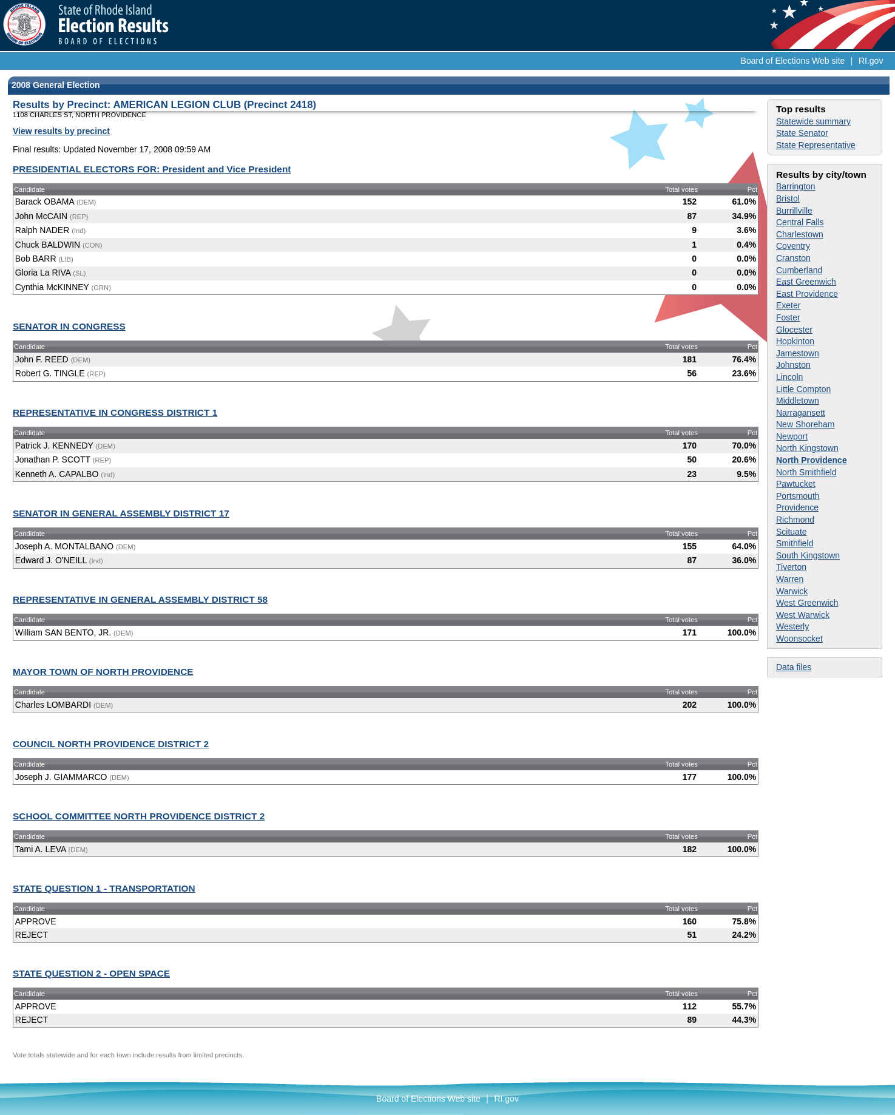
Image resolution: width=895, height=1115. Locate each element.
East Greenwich (806, 281)
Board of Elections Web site (793, 61)
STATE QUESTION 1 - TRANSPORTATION (104, 888)
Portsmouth (798, 496)
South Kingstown (808, 555)
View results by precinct (61, 131)
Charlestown (799, 234)
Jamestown (797, 353)
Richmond (795, 519)
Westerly (792, 626)
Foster (788, 317)
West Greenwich (807, 603)
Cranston (793, 258)
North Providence (811, 460)
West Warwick (802, 615)
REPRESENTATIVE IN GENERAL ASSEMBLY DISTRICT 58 (140, 599)
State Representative (816, 145)
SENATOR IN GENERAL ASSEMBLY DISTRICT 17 (121, 513)
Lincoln (789, 377)
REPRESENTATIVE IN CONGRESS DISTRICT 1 (115, 412)
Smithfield (794, 543)
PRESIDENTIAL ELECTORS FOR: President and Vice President (152, 169)
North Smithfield (806, 472)
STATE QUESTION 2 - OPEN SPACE (91, 973)
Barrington (796, 186)
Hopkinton (795, 341)
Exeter (788, 305)
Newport (792, 436)
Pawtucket (796, 484)
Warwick (792, 591)
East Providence (807, 294)
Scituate (791, 532)
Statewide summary (813, 121)
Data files (793, 667)
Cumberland (799, 270)
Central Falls (800, 222)
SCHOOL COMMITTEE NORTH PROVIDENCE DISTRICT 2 (139, 816)
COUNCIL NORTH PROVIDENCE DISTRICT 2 (111, 744)
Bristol (788, 198)
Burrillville (794, 210)
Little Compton (803, 389)
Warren (789, 579)
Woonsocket (799, 638)
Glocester (794, 329)
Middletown (797, 400)
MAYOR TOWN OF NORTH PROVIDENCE (103, 671)
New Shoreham (805, 424)
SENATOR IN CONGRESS (69, 326)
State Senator (802, 133)
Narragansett (800, 413)
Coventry (793, 246)
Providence (797, 507)
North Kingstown (807, 448)
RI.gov (871, 61)
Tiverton (791, 567)
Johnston (793, 365)
